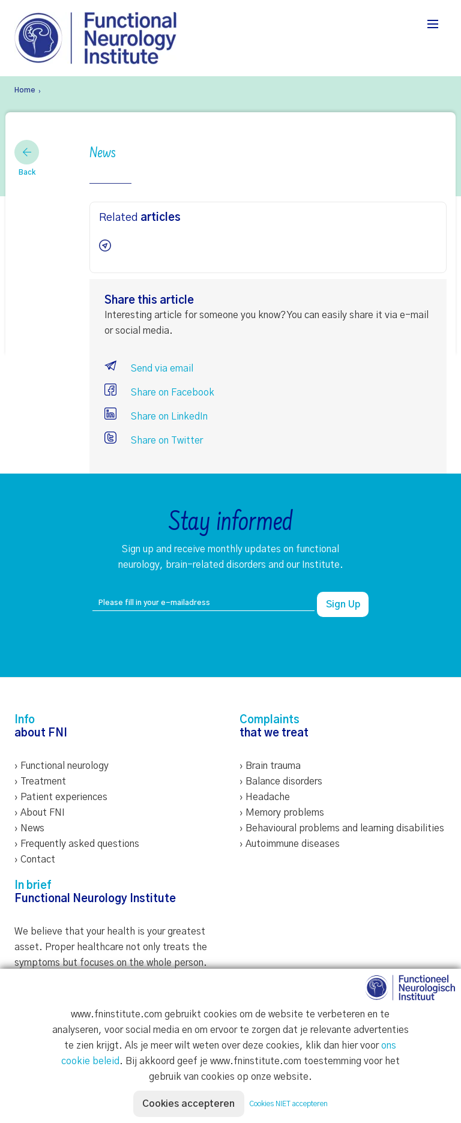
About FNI (42, 812)
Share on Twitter (153, 440)
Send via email (148, 368)
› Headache (265, 797)
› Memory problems (282, 812)
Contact (37, 859)
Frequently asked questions (79, 844)
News (32, 828)
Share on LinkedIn (156, 416)
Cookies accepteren (188, 1104)
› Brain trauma (270, 766)
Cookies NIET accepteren (289, 1103)
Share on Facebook (159, 392)
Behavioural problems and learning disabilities (345, 828)
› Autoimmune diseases (290, 844)
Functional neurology (64, 766)
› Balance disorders (281, 781)
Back (26, 158)
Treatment (43, 781)
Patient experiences (63, 797)
